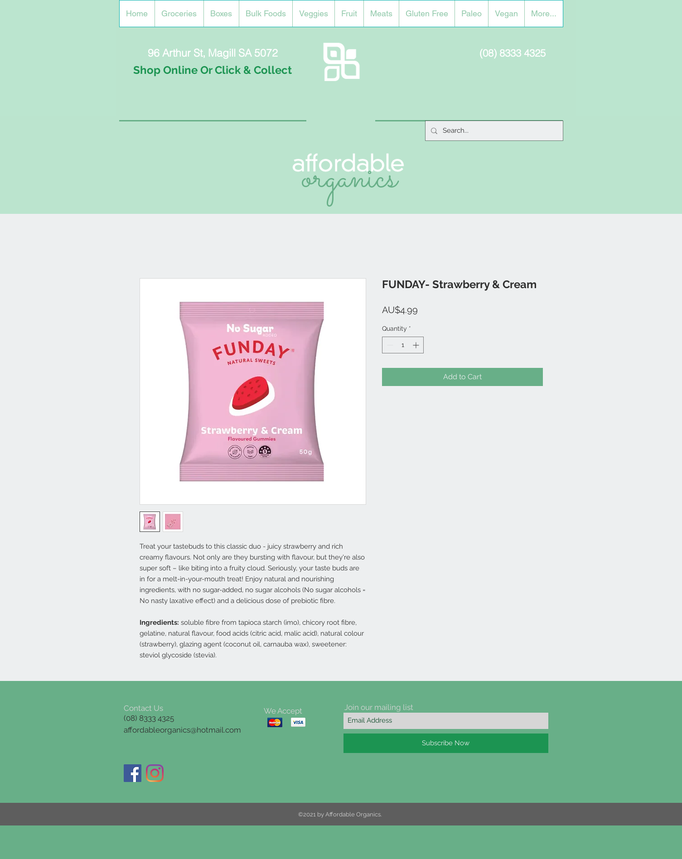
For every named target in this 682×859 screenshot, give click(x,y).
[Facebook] (132, 773)
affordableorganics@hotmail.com (182, 729)
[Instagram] (155, 773)
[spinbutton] (403, 345)
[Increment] (416, 345)
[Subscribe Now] (445, 743)
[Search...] (493, 130)
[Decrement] (389, 345)
